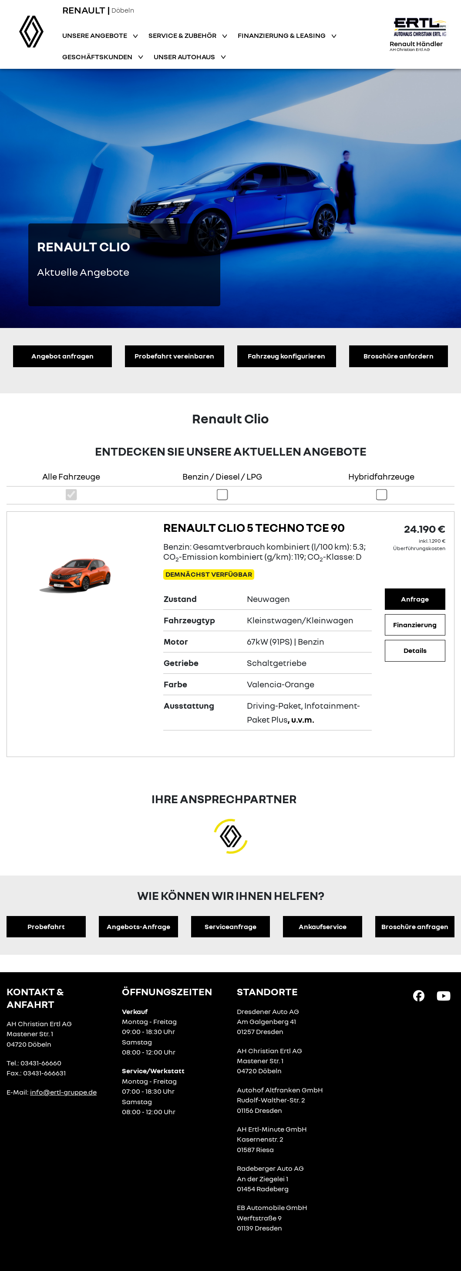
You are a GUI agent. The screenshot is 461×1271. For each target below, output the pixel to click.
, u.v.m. (301, 719)
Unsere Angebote (95, 35)
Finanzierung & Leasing (282, 35)
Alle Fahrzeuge (71, 476)
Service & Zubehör (183, 35)
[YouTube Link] (443, 995)
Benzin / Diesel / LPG (222, 476)
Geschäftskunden (98, 56)
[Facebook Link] (419, 995)
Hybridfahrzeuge (381, 476)
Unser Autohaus (185, 56)
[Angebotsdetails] (83, 570)
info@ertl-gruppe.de (63, 1092)
